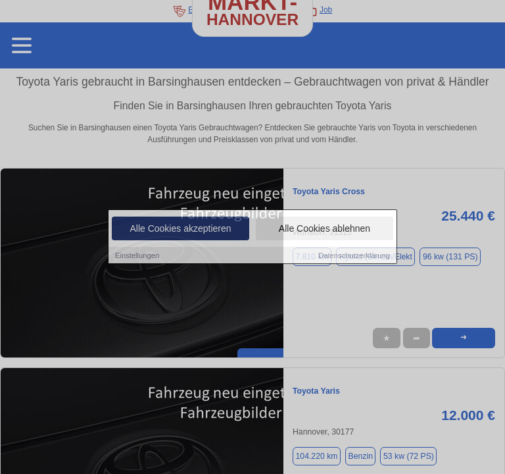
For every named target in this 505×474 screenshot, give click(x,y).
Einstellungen (137, 255)
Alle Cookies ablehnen (324, 228)
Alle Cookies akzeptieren (180, 228)
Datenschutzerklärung (354, 255)
